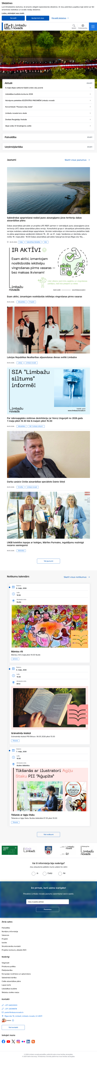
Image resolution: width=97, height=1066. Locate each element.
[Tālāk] (92, 850)
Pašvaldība (6, 928)
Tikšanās (15, 741)
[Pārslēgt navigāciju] (93, 27)
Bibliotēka (21, 550)
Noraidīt (13, 18)
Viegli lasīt (5, 963)
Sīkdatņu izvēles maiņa (10, 992)
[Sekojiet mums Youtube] (8, 1041)
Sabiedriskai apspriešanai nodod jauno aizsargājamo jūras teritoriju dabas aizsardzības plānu (44, 219)
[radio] (35, 873)
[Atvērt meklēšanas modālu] (74, 27)
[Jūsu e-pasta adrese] (47, 901)
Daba (21, 242)
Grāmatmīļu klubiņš (21, 733)
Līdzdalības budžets (9, 989)
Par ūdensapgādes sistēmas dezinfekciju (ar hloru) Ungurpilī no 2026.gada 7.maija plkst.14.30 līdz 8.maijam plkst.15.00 (45, 419)
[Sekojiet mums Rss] (33, 1041)
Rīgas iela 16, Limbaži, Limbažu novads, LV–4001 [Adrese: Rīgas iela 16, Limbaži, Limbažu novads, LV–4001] (23, 1016)
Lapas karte (6, 985)
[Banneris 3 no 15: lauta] (48, 850)
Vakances (5, 935)
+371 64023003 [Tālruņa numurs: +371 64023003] (11, 1005)
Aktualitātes (21, 302)
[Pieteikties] (47, 909)
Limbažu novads (31, 363)
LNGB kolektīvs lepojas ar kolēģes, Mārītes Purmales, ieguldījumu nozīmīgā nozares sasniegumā (45, 544)
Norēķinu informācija (10, 931)
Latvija (20, 363)
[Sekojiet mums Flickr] (23, 1041)
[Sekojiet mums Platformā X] (13, 1041)
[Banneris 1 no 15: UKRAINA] (9, 850)
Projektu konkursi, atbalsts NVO (14, 950)
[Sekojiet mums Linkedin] (28, 1041)
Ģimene (15, 659)
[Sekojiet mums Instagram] (18, 1041)
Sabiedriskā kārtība (9, 977)
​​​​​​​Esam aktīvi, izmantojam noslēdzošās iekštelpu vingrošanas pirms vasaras (44, 296)
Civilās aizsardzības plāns (11, 981)
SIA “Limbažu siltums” (36, 426)
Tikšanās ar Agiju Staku (23, 814)
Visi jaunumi (48, 561)
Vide (45, 242)
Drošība (20, 487)
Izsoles (4, 942)
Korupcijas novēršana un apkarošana (16, 974)
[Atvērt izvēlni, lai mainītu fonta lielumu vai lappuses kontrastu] (82, 27)
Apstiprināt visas (37, 18)
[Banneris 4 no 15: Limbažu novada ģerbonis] (68, 850)
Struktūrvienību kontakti (11, 946)
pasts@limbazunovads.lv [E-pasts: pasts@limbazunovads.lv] (14, 1012)
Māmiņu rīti (17, 651)
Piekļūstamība (7, 970)
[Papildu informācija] (13, 1020)
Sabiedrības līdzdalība (33, 242)
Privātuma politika (9, 966)
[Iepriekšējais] (5, 850)
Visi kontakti (13, 1027)
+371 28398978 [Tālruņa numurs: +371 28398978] (11, 1009)
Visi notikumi (48, 834)
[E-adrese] (6, 1020)
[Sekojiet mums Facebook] (3, 1041)
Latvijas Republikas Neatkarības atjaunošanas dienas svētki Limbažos (42, 357)
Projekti (31, 302)
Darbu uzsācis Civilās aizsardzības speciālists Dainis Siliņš (36, 481)
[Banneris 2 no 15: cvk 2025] (29, 850)
